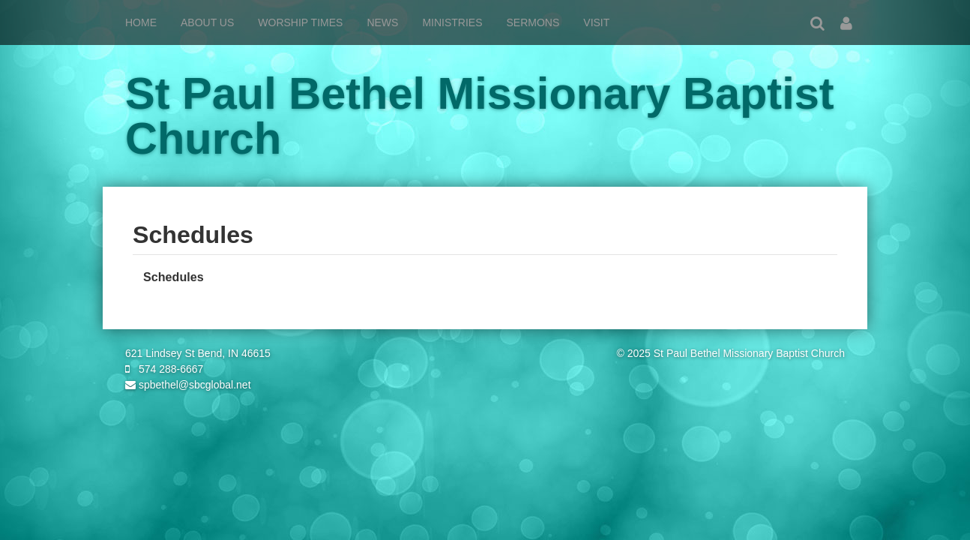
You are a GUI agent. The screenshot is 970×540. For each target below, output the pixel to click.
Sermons (533, 22)
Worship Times (300, 22)
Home (141, 22)
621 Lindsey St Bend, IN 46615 (198, 353)
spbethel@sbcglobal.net (188, 385)
